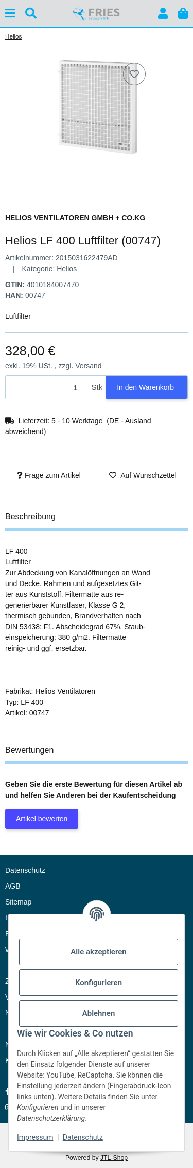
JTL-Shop (114, 1157)
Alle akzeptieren (98, 951)
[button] (163, 13)
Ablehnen (98, 1013)
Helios (67, 269)
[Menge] (47, 387)
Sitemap (18, 902)
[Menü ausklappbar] (10, 13)
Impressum (35, 1137)
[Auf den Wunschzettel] (134, 74)
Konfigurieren (98, 982)
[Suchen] (31, 13)
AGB (13, 886)
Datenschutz (83, 1137)
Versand (88, 366)
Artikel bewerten (41, 819)
